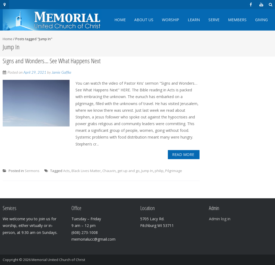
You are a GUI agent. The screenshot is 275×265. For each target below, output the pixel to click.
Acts (66, 170)
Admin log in (219, 218)
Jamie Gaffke (61, 72)
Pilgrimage (173, 170)
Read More (183, 154)
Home (120, 19)
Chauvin (109, 170)
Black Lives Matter (86, 170)
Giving (261, 19)
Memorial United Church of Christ (58, 259)
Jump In (147, 170)
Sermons (32, 170)
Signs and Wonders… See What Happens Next (51, 60)
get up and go (128, 170)
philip (159, 170)
